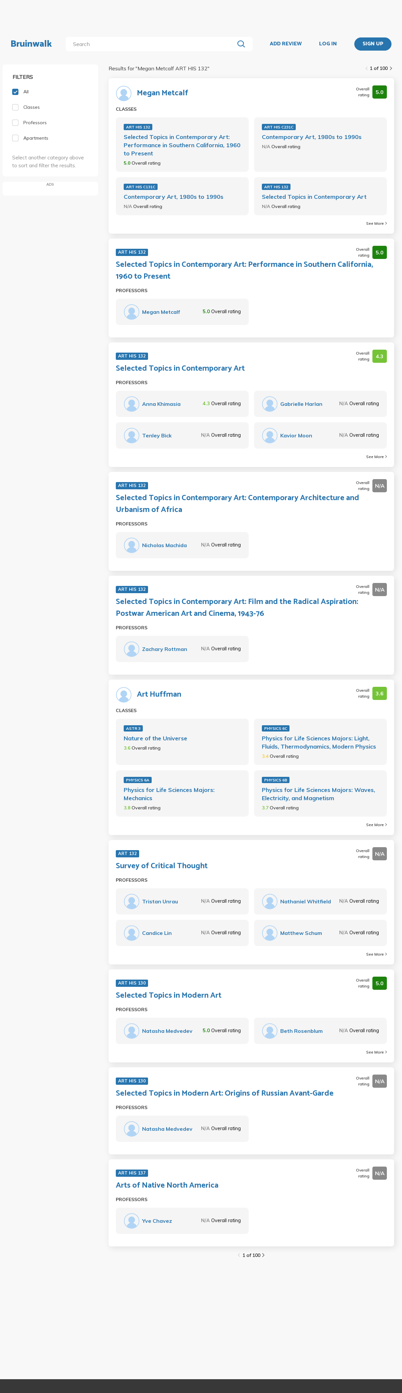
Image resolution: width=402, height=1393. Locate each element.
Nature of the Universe (155, 738)
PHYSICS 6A (137, 780)
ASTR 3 (133, 728)
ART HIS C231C (278, 127)
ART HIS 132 (138, 127)
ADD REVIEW (286, 44)
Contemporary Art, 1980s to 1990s (312, 137)
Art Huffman (159, 695)
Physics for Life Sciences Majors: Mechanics (169, 794)
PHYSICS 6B (275, 780)
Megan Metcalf (162, 93)
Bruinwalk (31, 44)
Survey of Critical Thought (162, 866)
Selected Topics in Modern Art (168, 996)
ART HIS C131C (140, 186)
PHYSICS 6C (275, 728)
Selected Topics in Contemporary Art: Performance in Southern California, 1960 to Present (182, 145)
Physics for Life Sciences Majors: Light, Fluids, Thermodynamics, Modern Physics (319, 742)
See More (376, 223)
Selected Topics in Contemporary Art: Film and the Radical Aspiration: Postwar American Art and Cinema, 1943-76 (237, 608)
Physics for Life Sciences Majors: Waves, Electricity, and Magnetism (318, 794)
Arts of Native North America (167, 1186)
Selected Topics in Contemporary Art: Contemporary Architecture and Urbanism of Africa (237, 504)
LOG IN (328, 44)
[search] (151, 44)
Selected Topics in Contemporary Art (314, 196)
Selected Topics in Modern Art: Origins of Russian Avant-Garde (225, 1094)
